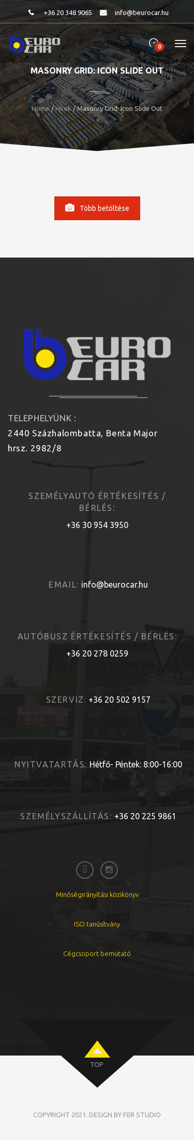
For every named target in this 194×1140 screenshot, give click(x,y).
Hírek (63, 108)
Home (41, 108)
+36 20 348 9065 (67, 12)
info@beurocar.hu (142, 12)
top (96, 1064)
